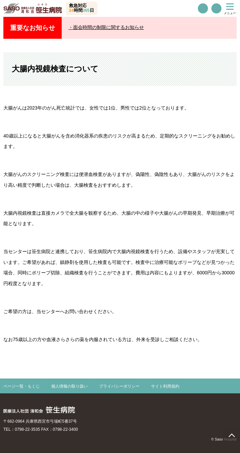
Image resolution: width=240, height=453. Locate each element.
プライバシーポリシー (119, 386)
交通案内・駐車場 (216, 8)
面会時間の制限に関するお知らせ (108, 27)
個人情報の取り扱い (69, 386)
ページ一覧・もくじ (21, 386)
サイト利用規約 (165, 386)
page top (231, 435)
